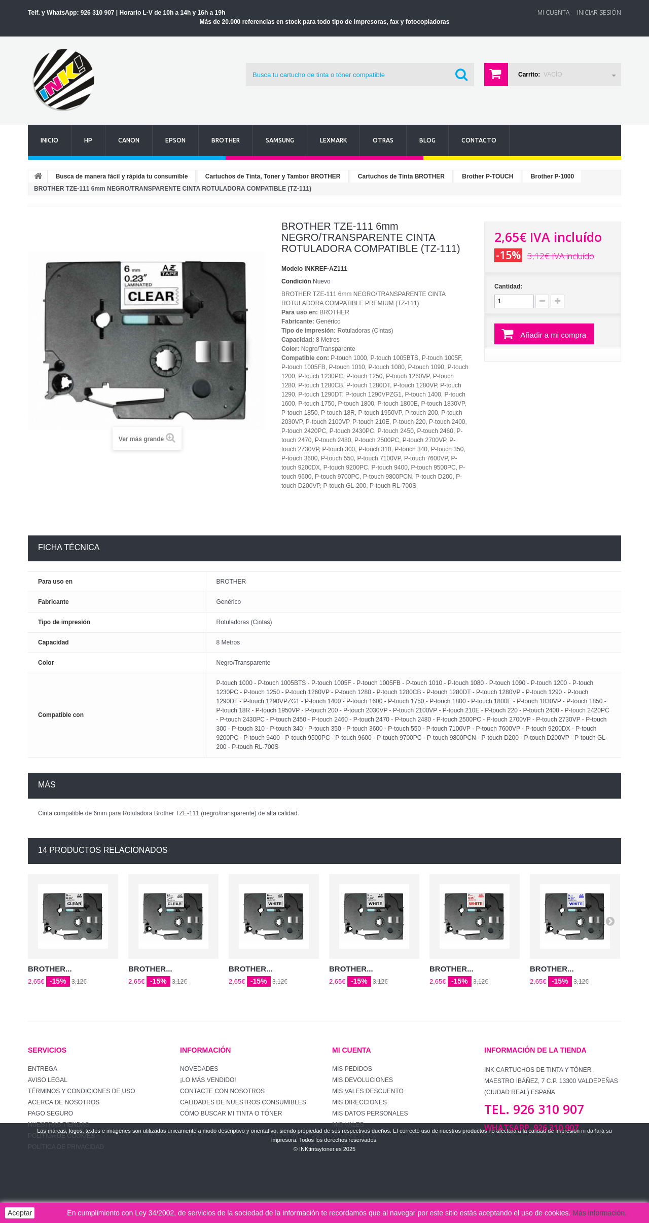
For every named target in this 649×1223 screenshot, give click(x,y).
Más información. (599, 1213)
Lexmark (333, 140)
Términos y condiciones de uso (81, 1091)
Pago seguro (50, 1113)
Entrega (42, 1068)
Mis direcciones (359, 1102)
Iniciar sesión (599, 12)
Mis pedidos (352, 1068)
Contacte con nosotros (222, 1091)
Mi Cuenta (553, 12)
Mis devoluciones (362, 1080)
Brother (225, 140)
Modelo (292, 268)
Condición (296, 281)
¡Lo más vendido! (208, 1080)
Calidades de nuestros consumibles (243, 1102)
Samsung (280, 140)
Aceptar (20, 1213)
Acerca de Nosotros (63, 1102)
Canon (128, 140)
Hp (88, 140)
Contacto (478, 140)
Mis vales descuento (368, 1091)
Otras (383, 140)
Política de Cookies (61, 1135)
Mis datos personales (370, 1113)
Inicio (49, 140)
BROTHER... (50, 968)
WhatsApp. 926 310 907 (531, 1127)
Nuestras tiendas (58, 1124)
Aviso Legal (47, 1080)
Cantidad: (508, 286)
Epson (175, 140)
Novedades (199, 1068)
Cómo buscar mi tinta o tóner (231, 1113)
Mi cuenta (351, 1050)
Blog (427, 140)
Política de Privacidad (66, 1146)
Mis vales (348, 1124)
